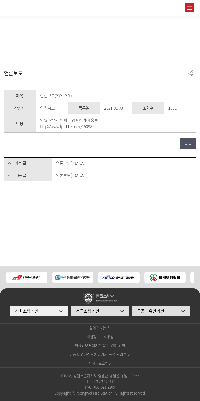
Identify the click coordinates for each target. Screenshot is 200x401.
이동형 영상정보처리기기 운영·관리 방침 (100, 354)
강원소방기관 (27, 311)
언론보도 (13, 73)
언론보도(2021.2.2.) (72, 163)
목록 (188, 143)
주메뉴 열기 (189, 7)
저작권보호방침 (100, 363)
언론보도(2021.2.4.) (72, 175)
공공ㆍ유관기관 (150, 311)
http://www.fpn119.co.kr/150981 (67, 126)
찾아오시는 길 (100, 327)
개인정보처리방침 (100, 336)
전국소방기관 (87, 311)
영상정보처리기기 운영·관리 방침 (100, 345)
